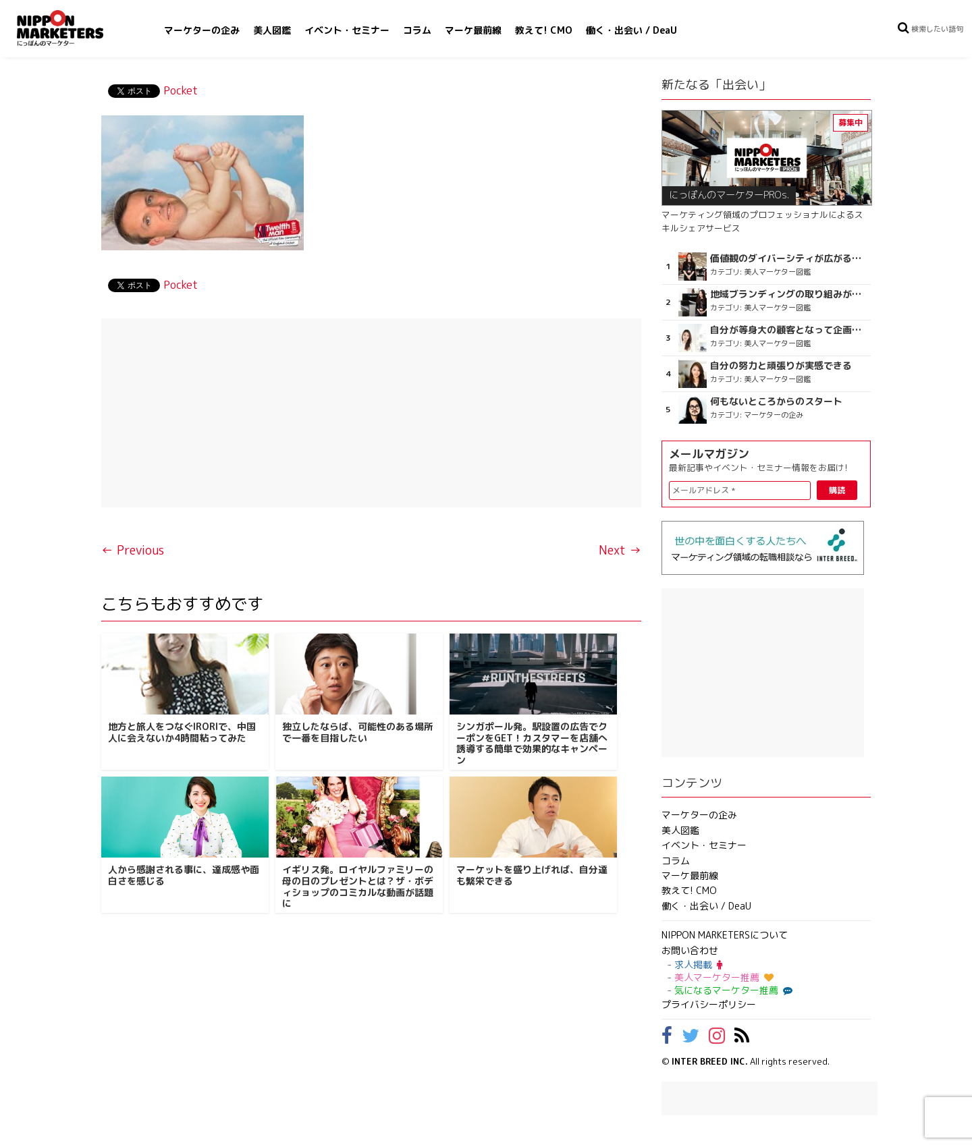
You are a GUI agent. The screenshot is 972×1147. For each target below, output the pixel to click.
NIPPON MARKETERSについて (725, 934)
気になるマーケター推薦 (731, 990)
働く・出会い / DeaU (631, 30)
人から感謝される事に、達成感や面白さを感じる (183, 875)
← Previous (132, 550)
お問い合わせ (690, 950)
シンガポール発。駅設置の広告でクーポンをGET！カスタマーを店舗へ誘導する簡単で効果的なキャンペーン (532, 743)
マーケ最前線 (473, 30)
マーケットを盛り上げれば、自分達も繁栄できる (532, 875)
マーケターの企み (202, 30)
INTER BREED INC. (710, 1061)
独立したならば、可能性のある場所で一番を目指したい (357, 732)
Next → (620, 550)
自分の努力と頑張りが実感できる (781, 365)
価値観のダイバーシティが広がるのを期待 (788, 258)
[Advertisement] (371, 412)
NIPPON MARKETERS (73, 28)
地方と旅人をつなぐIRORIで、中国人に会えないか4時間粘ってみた (182, 732)
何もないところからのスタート (776, 401)
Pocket (180, 90)
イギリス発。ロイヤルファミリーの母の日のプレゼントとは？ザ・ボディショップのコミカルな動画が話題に (357, 886)
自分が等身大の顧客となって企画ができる (788, 330)
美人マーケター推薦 (724, 977)
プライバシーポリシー (709, 1004)
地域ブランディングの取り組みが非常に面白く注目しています (788, 294)
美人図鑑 (272, 30)
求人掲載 (698, 964)
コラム (417, 30)
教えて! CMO (543, 30)
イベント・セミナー (346, 30)
